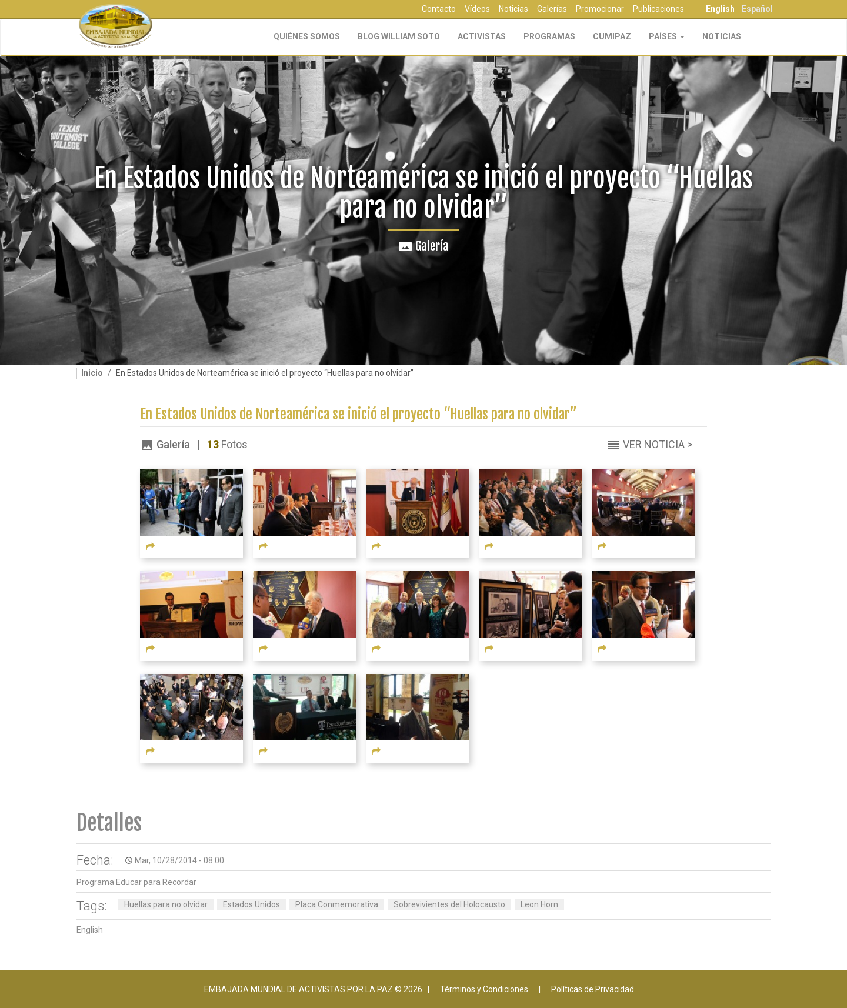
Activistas (482, 36)
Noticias (513, 9)
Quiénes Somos (307, 36)
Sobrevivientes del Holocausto (449, 904)
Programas (549, 36)
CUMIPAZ (612, 36)
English (720, 9)
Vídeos (477, 9)
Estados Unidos (251, 904)
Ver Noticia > (657, 444)
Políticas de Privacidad (592, 989)
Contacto (439, 9)
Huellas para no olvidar (166, 904)
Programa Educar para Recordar (136, 882)
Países (667, 36)
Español (757, 9)
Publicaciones (658, 9)
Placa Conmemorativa (336, 904)
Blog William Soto (399, 36)
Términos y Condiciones (484, 989)
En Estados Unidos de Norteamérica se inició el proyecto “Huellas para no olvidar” (358, 414)
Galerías (552, 9)
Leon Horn (539, 904)
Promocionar (600, 9)
